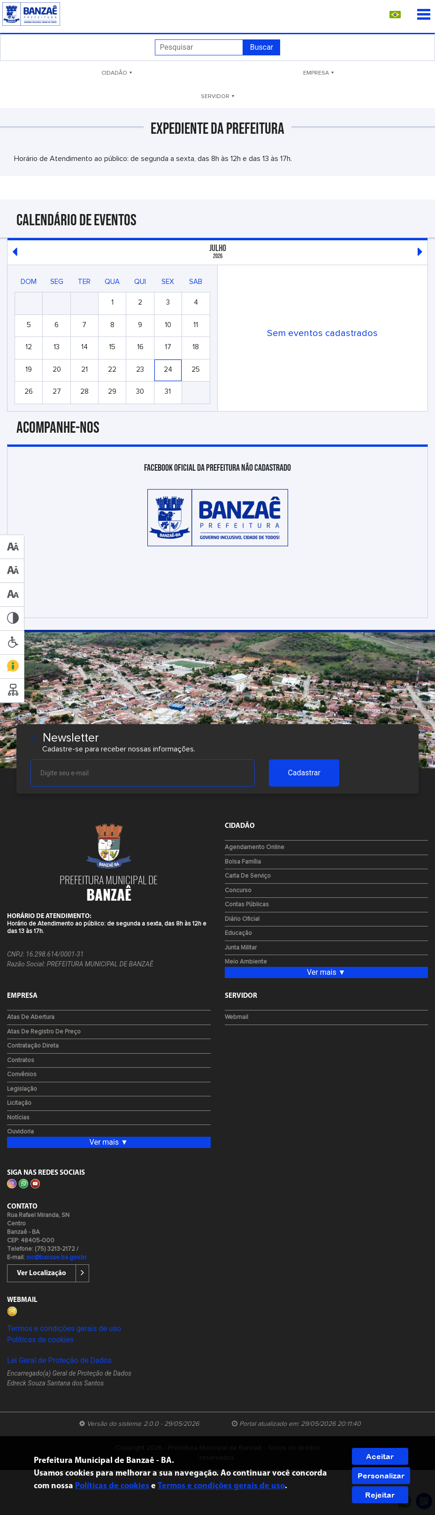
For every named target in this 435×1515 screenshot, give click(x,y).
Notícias (18, 1118)
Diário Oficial (242, 919)
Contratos (20, 1060)
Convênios (22, 1074)
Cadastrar (304, 772)
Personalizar (381, 1475)
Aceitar (380, 1456)
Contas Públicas (247, 905)
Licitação (19, 1103)
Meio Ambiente (246, 962)
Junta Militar (241, 948)
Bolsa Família (243, 862)
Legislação (22, 1089)
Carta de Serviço (248, 876)
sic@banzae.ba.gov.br (56, 1258)
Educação (238, 933)
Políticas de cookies (40, 1339)
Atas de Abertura (30, 1017)
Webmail (236, 1017)
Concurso (238, 891)
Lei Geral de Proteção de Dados (59, 1360)
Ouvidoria (20, 1132)
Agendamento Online (254, 847)
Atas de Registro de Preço (44, 1032)
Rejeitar (380, 1495)
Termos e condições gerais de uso (64, 1328)
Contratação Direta (33, 1046)
